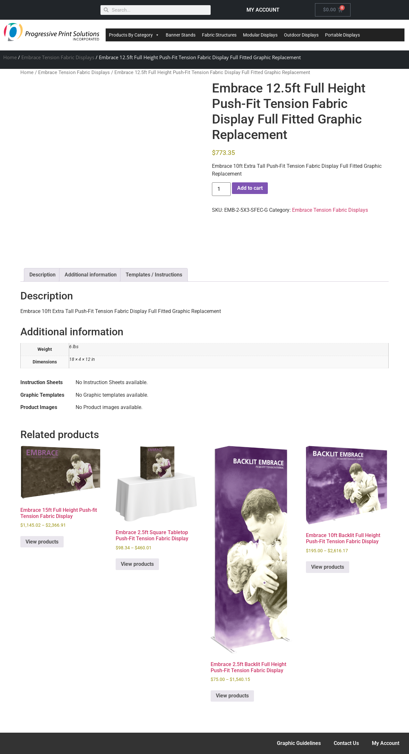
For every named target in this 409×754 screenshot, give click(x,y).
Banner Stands (180, 35)
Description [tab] (42, 275)
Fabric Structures (219, 35)
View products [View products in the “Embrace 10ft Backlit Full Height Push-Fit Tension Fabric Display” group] (327, 567)
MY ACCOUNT (262, 10)
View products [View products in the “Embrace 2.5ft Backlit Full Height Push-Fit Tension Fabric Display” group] (232, 696)
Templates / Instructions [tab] (154, 275)
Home (10, 57)
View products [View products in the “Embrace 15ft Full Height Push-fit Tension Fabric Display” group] (42, 542)
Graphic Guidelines (299, 743)
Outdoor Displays (301, 35)
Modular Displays (260, 35)
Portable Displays (342, 35)
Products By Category (134, 34)
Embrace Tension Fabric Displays (57, 57)
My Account (385, 743)
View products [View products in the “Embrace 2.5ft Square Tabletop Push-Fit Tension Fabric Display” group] (137, 564)
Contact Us (346, 743)
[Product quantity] (221, 189)
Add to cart (250, 188)
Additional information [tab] (91, 275)
